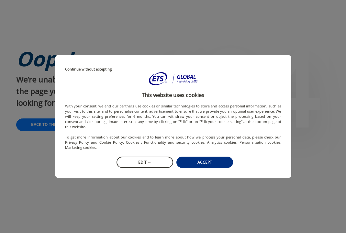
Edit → (144, 162)
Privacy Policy (77, 142)
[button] (173, 78)
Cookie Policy (111, 142)
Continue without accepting (88, 69)
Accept (204, 162)
